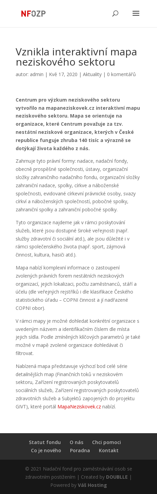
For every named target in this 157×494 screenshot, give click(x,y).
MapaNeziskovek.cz (79, 406)
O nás (76, 442)
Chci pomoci (106, 442)
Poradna (80, 450)
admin (36, 74)
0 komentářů (121, 74)
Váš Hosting (92, 485)
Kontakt (109, 450)
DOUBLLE (117, 477)
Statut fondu (45, 442)
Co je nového (46, 450)
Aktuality (92, 74)
